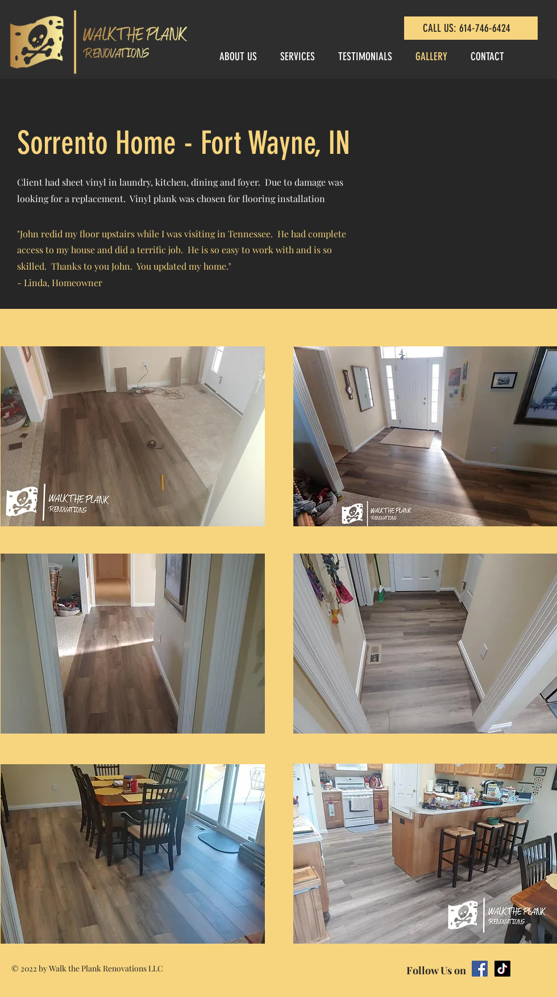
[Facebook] (480, 969)
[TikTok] (502, 969)
